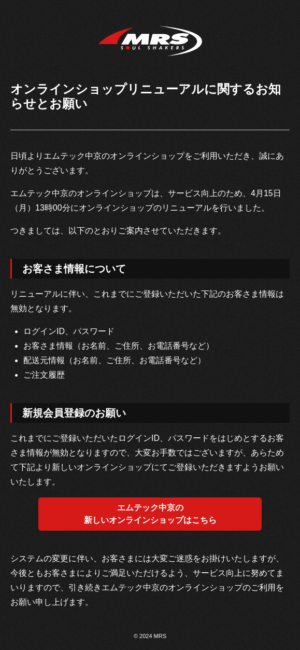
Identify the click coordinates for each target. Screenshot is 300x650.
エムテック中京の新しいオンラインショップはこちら (150, 513)
